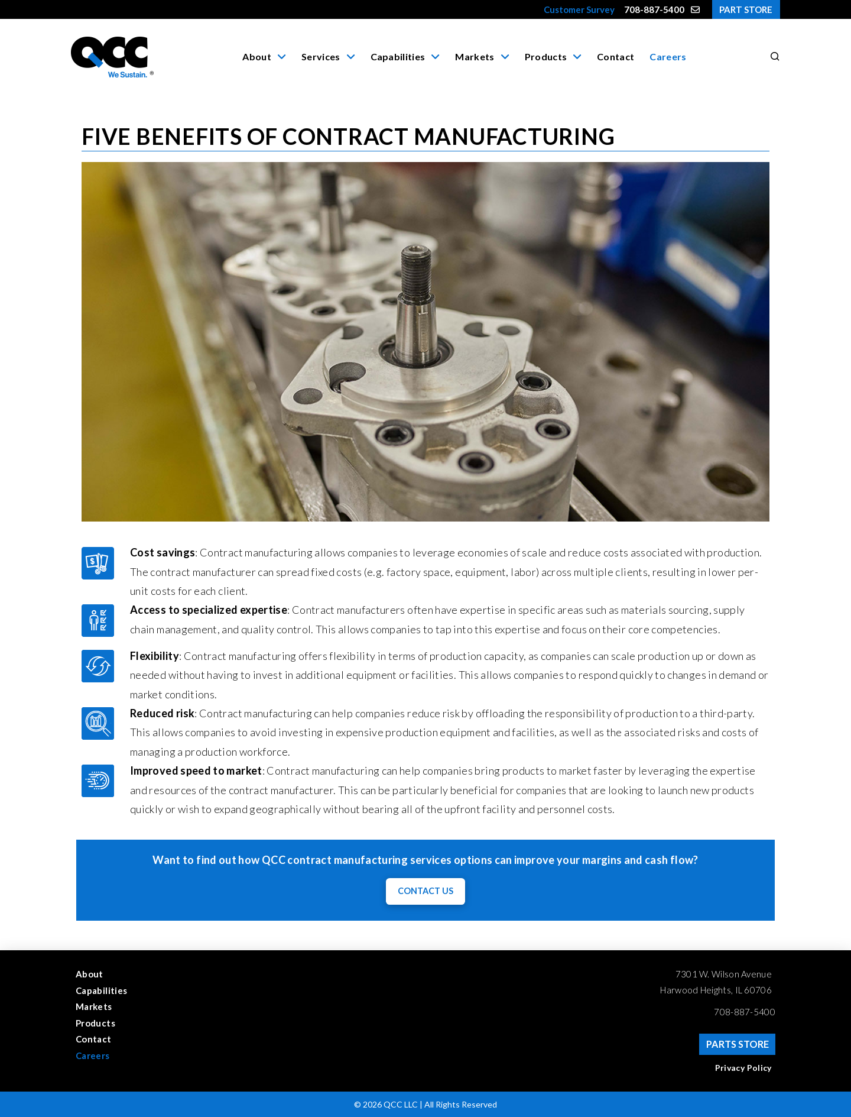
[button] (773, 57)
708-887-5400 (744, 1011)
